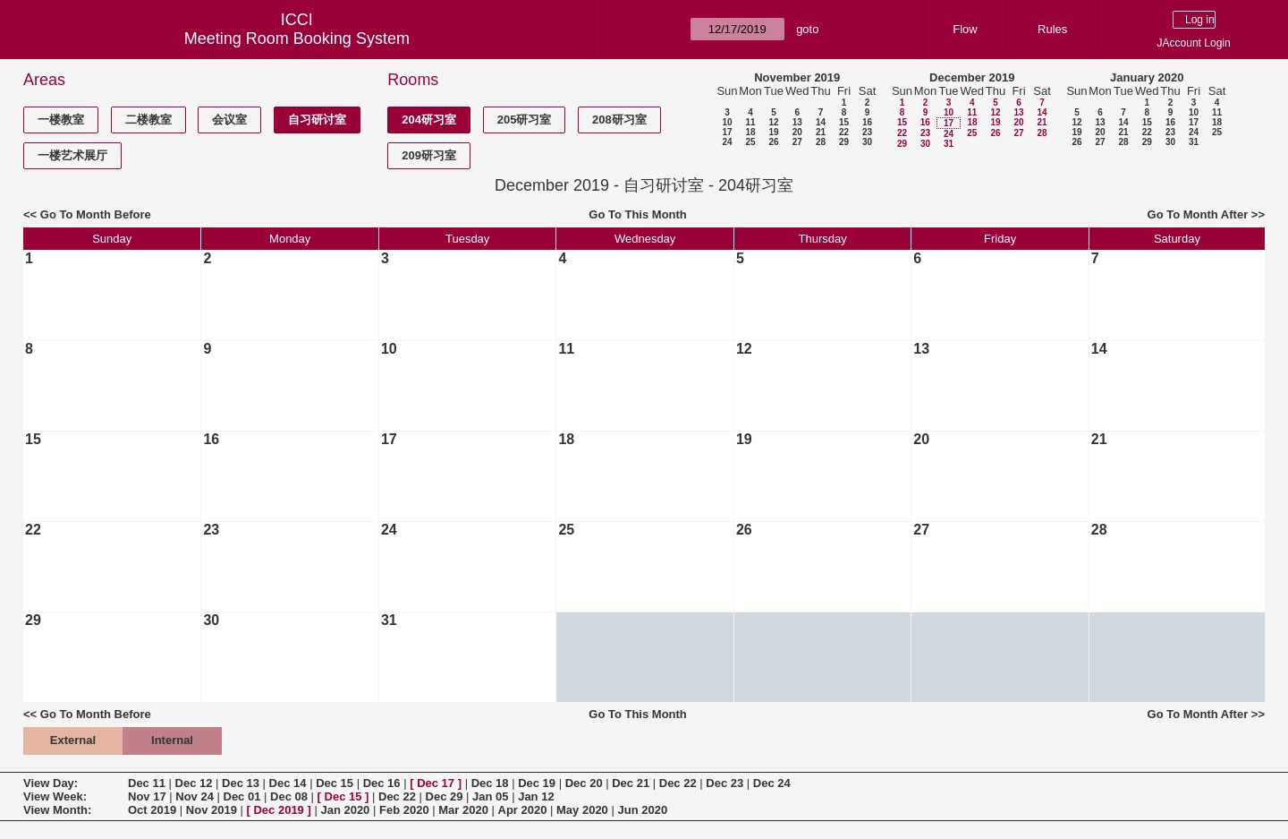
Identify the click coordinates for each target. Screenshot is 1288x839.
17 (727, 132)
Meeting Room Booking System (297, 38)
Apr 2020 (522, 810)
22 (844, 132)
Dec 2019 (278, 810)
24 (727, 142)
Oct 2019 (152, 810)
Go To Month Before (95, 214)
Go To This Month (638, 214)
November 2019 (797, 77)
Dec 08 (289, 796)
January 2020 (1146, 77)
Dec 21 (630, 783)
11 (750, 122)
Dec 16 (382, 783)
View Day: (50, 783)
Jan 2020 (344, 810)
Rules (1052, 29)
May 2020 (582, 810)
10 (727, 122)
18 (750, 132)
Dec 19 (536, 783)
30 (867, 142)
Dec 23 (724, 783)
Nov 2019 (211, 810)
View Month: (57, 810)
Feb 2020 (404, 810)
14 (821, 122)
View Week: (55, 796)
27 (797, 142)
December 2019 (971, 77)
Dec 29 (444, 796)
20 (797, 132)
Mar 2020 (463, 810)
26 (773, 142)
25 (750, 142)
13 (797, 122)
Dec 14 (288, 783)
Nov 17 (147, 796)
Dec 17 (435, 783)
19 (773, 132)
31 (948, 144)
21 (821, 132)
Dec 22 (678, 783)
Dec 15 (334, 783)
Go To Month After (1198, 214)
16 (867, 122)
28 (821, 142)
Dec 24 (772, 783)
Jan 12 (536, 796)
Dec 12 (194, 783)
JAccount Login (1194, 43)
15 (844, 122)
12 (773, 122)
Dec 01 (242, 796)
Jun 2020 (642, 810)
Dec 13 (240, 783)
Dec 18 (490, 783)
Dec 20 (584, 783)
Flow (965, 29)
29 (844, 142)
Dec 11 (146, 783)
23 (867, 132)
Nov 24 (194, 796)
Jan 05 (490, 796)
